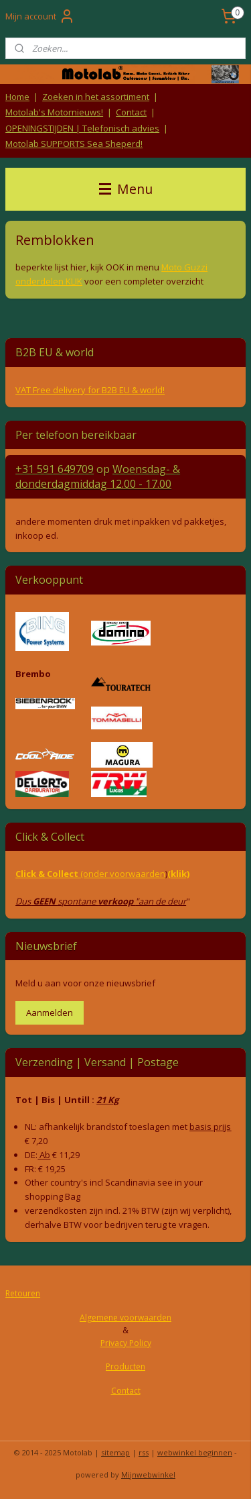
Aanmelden (49, 1012)
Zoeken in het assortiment (95, 97)
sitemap (115, 1452)
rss (144, 1452)
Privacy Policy (125, 1343)
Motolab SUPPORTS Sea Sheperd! (74, 144)
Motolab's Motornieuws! (54, 112)
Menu (126, 189)
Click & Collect (47, 874)
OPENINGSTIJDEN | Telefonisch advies (82, 128)
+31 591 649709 (54, 469)
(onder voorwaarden (122, 874)
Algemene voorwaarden (125, 1317)
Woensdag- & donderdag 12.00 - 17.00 (97, 476)
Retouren (22, 1293)
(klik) (178, 874)
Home (17, 97)
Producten (125, 1366)
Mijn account (40, 16)
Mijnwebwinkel (148, 1474)
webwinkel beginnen (194, 1452)
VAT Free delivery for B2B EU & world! (90, 390)
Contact (131, 112)
